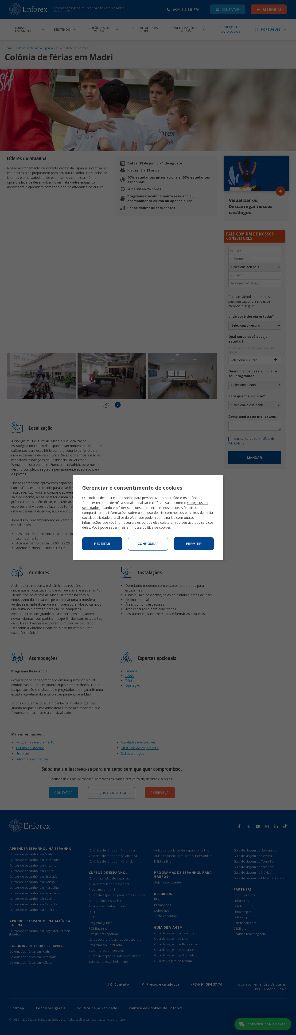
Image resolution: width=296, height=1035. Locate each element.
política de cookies (157, 527)
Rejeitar (102, 544)
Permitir (194, 544)
